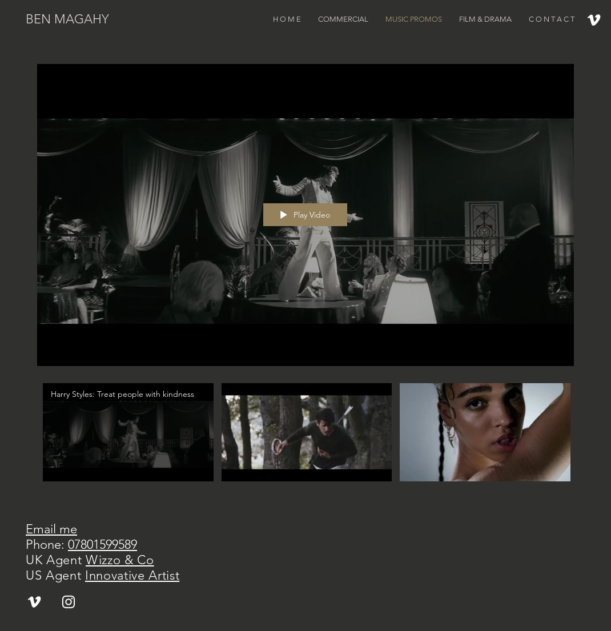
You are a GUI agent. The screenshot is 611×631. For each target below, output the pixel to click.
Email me (51, 529)
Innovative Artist (132, 575)
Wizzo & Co (120, 560)
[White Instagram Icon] (68, 601)
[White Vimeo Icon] (593, 20)
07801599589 (102, 544)
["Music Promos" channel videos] (305, 439)
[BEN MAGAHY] (84, 19)
